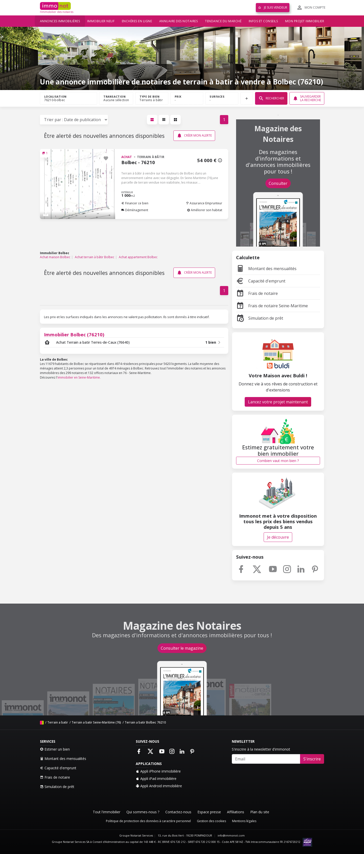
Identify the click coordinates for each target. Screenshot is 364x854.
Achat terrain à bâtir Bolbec (94, 257)
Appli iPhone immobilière (158, 771)
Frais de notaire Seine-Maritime (272, 306)
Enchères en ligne (137, 21)
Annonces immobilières (60, 21)
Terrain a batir (58, 722)
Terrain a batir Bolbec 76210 (145, 722)
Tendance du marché (223, 21)
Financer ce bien (134, 203)
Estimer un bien (55, 749)
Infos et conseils (263, 21)
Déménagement (134, 210)
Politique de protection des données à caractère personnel (148, 821)
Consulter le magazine (182, 648)
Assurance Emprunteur (204, 203)
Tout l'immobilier (106, 811)
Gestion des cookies (211, 821)
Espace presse (209, 811)
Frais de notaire (257, 293)
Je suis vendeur (272, 7)
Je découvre (278, 537)
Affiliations (235, 811)
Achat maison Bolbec (55, 257)
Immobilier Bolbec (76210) (74, 334)
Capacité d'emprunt (260, 281)
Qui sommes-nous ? (142, 811)
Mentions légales (244, 821)
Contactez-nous (178, 811)
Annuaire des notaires (178, 21)
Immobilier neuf (101, 21)
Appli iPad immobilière (156, 778)
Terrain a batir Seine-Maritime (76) (96, 722)
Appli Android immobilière (159, 785)
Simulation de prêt (259, 318)
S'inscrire (312, 759)
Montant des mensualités (266, 268)
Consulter (278, 183)
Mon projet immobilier (304, 21)
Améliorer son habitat (204, 210)
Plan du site (259, 811)
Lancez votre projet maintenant (278, 402)
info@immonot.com (231, 835)
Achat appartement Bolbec (138, 257)
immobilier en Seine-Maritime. (79, 377)
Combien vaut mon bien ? (278, 460)
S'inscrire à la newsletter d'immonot (261, 749)
